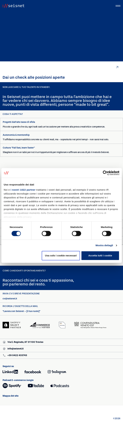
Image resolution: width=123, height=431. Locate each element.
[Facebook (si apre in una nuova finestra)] (32, 371)
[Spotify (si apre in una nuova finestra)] (12, 385)
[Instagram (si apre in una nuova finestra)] (57, 371)
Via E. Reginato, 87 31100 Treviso (22, 343)
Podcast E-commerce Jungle (18, 380)
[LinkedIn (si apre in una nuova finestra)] (10, 371)
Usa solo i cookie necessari (61, 255)
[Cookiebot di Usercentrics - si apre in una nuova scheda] (105, 172)
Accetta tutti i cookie (100, 255)
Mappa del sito (13, 396)
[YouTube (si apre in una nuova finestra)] (36, 385)
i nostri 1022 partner (23, 189)
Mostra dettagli (104, 245)
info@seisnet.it (12, 349)
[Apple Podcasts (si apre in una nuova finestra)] (59, 385)
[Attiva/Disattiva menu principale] (118, 6)
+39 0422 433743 (14, 356)
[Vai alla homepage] (13, 6)
